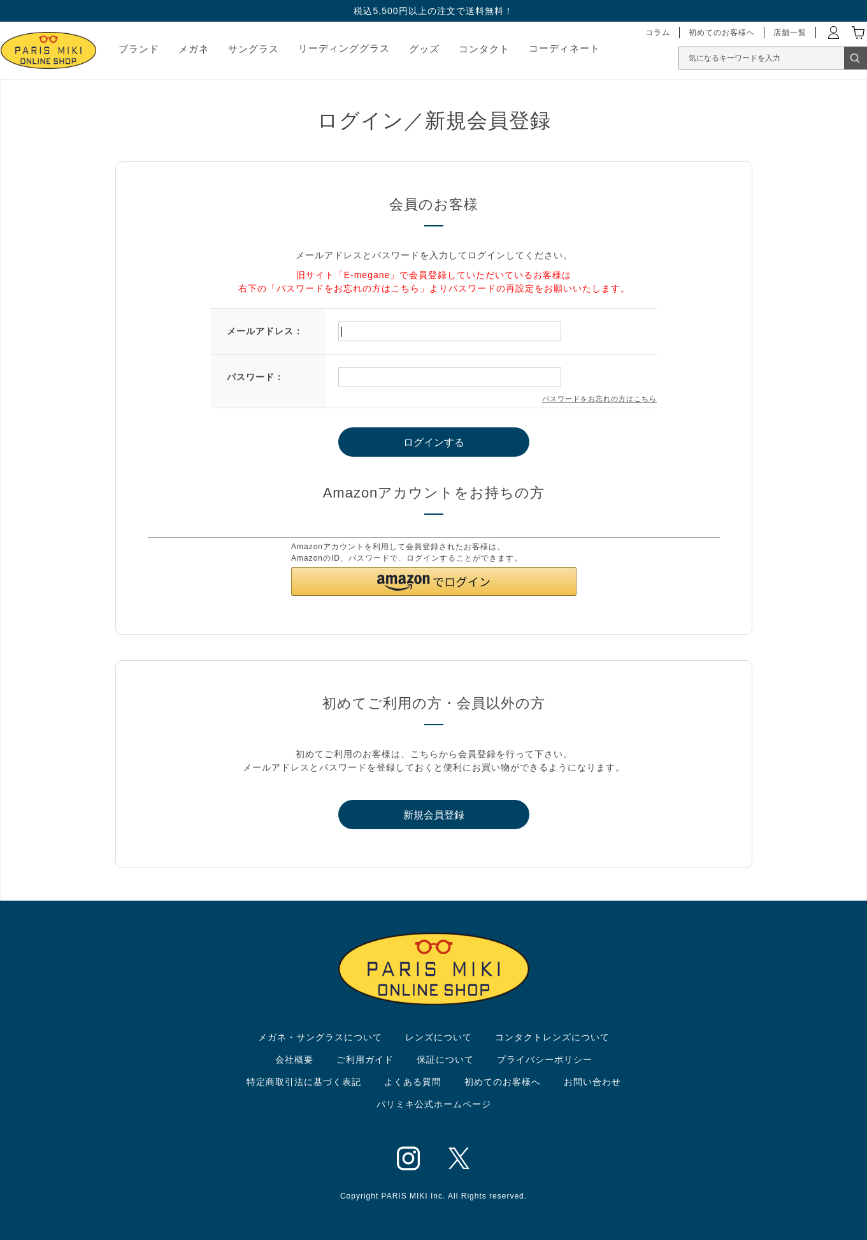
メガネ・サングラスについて (320, 1037)
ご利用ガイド (365, 1059)
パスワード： (255, 377)
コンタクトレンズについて (552, 1037)
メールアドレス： (265, 331)
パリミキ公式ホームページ (433, 1104)
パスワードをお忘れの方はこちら (599, 398)
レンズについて (438, 1037)
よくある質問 (412, 1082)
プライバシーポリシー (544, 1059)
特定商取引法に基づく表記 (304, 1082)
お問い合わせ (592, 1082)
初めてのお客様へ (502, 1082)
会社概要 (294, 1059)
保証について (445, 1059)
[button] (434, 581)
